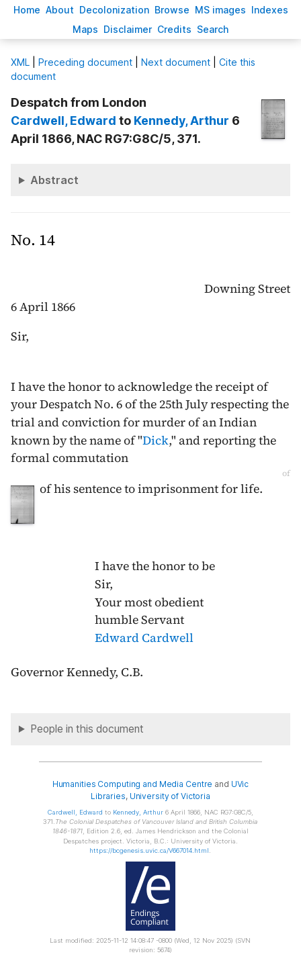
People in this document (87, 729)
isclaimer (127, 29)
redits (174, 29)
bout (60, 9)
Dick (155, 440)
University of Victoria (170, 796)
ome (26, 9)
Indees (269, 9)
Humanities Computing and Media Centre (132, 784)
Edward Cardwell (144, 638)
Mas (85, 29)
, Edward (63, 120)
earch (213, 29)
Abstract (54, 180)
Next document (175, 62)
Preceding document (85, 62)
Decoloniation (114, 9)
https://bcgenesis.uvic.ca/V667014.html (149, 850)
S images (220, 9)
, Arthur (181, 120)
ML (20, 62)
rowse (172, 9)
